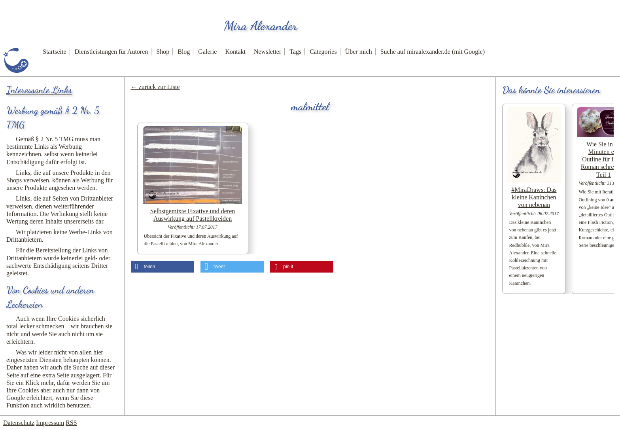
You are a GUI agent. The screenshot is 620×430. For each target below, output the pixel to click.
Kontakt (235, 51)
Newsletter (267, 51)
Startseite (54, 51)
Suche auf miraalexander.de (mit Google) (432, 51)
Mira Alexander (260, 25)
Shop (162, 51)
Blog (184, 51)
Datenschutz (18, 422)
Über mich (358, 51)
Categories (323, 51)
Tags (295, 51)
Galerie (207, 51)
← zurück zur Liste (155, 86)
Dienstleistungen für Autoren (111, 51)
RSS (71, 422)
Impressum (50, 422)
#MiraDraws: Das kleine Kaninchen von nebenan (533, 197)
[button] (162, 267)
